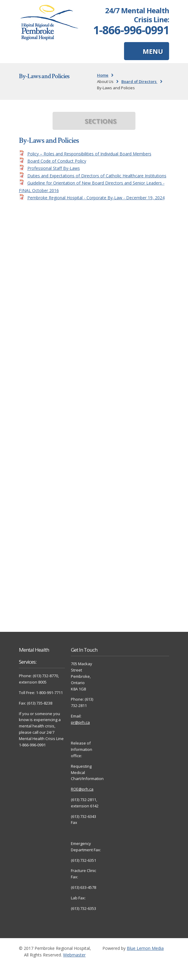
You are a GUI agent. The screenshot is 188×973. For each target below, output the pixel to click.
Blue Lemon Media (145, 948)
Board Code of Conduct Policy (56, 161)
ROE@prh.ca (82, 789)
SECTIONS (101, 120)
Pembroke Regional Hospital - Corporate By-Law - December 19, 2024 (96, 197)
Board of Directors (139, 81)
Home (102, 75)
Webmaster (74, 955)
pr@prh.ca (80, 722)
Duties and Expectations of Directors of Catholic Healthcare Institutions (96, 176)
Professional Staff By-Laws (53, 168)
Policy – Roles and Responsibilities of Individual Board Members (89, 154)
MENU (153, 51)
